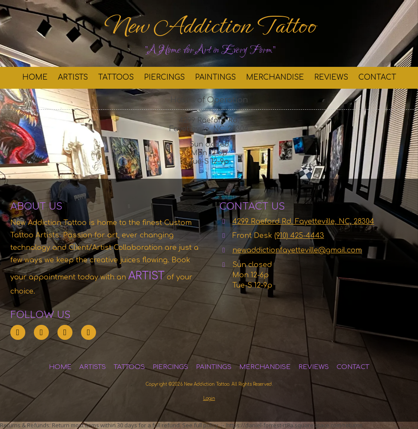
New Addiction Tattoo (210, 26)
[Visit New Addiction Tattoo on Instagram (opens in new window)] (41, 332)
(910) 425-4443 (299, 236)
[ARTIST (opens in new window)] (131, 276)
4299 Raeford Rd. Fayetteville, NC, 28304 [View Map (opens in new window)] (303, 221)
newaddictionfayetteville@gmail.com (297, 250)
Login (209, 398)
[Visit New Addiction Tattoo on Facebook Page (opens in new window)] (64, 332)
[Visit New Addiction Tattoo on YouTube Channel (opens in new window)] (88, 332)
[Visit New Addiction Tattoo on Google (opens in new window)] (17, 332)
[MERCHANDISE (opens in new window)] (275, 78)
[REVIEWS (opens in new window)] (331, 78)
